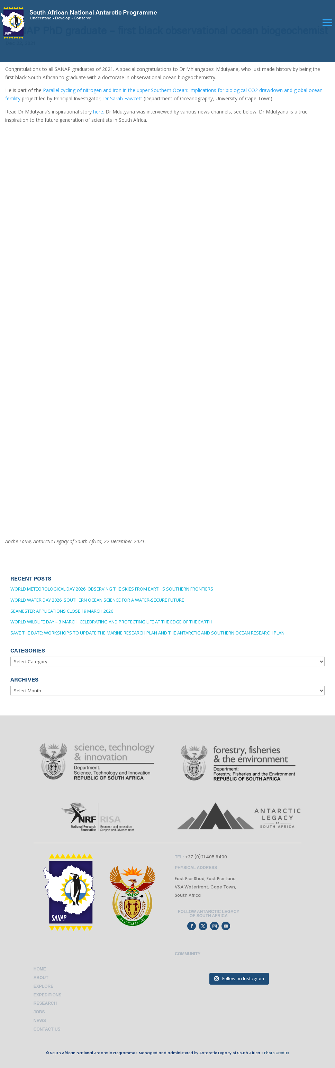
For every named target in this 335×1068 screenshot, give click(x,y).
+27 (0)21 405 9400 (205, 857)
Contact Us (47, 1029)
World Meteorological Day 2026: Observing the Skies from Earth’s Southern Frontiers (111, 589)
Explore (43, 986)
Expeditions (48, 995)
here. (98, 111)
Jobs (39, 1012)
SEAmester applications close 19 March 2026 (61, 611)
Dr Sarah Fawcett (122, 98)
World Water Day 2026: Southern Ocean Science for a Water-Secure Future (97, 600)
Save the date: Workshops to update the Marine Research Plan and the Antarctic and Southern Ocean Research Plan (147, 633)
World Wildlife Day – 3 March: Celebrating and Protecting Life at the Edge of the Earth (111, 622)
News (40, 1020)
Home (40, 969)
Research (45, 1003)
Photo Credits (276, 1053)
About (41, 977)
